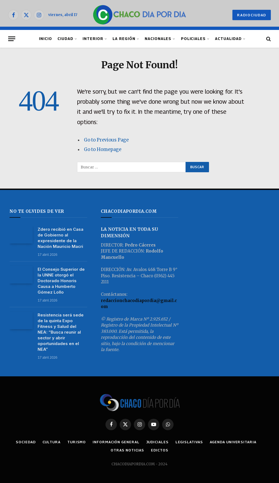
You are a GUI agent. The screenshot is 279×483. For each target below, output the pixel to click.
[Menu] (11, 39)
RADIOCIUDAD (251, 15)
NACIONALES (158, 38)
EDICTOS (159, 450)
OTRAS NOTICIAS (127, 450)
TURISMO (76, 442)
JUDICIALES (157, 442)
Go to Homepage (102, 149)
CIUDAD (65, 38)
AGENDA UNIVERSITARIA (233, 442)
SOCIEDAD (25, 442)
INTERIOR (93, 38)
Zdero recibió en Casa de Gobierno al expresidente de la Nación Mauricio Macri (60, 238)
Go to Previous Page (106, 140)
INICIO (45, 38)
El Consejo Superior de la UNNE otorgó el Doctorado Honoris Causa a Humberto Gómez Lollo (61, 281)
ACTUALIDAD (228, 38)
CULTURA (51, 442)
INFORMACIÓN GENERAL (116, 442)
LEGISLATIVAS (189, 442)
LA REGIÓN (124, 38)
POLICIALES (193, 38)
